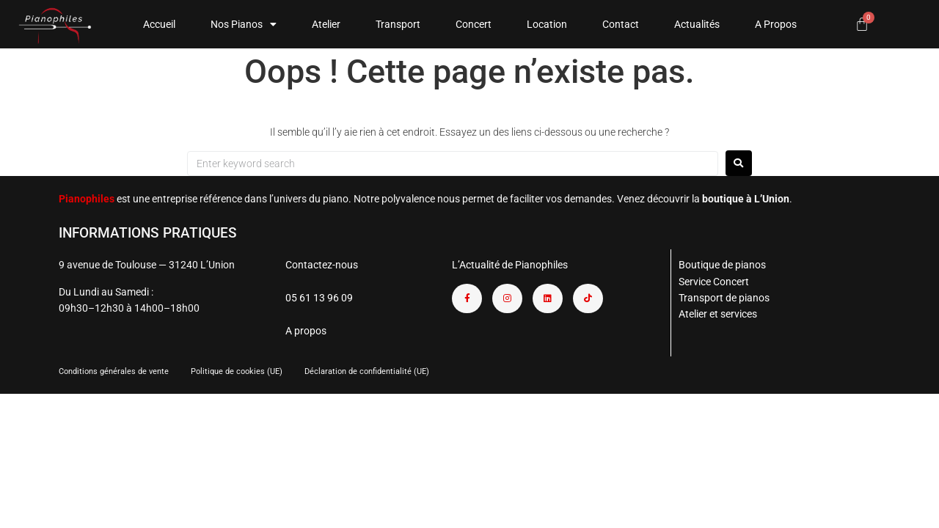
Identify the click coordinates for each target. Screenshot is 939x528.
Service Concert (714, 281)
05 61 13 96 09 (319, 298)
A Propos (776, 24)
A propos (305, 331)
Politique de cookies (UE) (236, 371)
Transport (398, 24)
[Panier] (862, 24)
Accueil (159, 24)
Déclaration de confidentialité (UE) (366, 371)
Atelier (326, 24)
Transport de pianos (724, 298)
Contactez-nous (321, 265)
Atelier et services (718, 314)
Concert (474, 24)
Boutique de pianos (722, 265)
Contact (620, 24)
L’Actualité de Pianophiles (510, 265)
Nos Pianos (244, 24)
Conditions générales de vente (114, 371)
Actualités (697, 24)
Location (547, 24)
